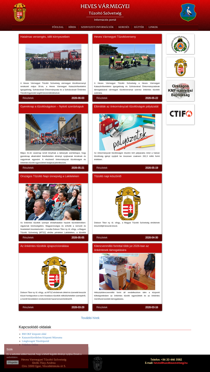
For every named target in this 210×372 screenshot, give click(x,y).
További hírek (90, 318)
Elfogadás (12, 362)
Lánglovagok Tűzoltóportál (35, 341)
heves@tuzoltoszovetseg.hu (170, 362)
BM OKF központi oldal (34, 334)
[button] (97, 27)
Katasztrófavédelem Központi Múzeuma (42, 337)
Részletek (28, 98)
